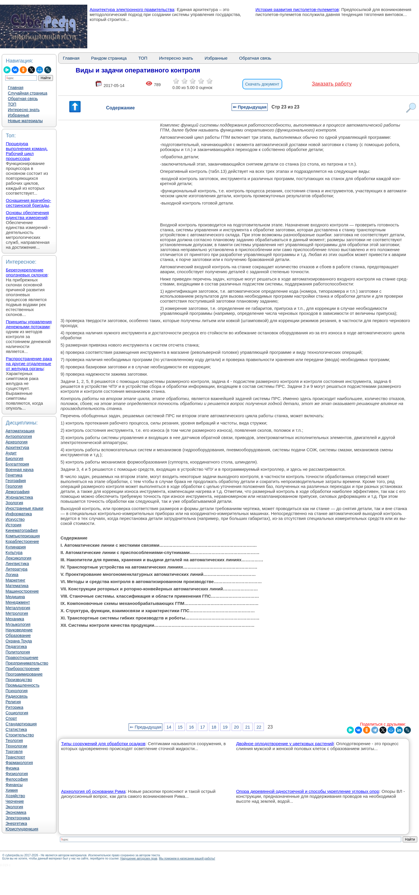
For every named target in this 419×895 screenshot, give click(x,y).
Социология (17, 713)
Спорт (11, 718)
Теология (14, 740)
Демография (17, 491)
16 (191, 726)
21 (247, 726)
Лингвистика (17, 563)
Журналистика (19, 497)
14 (168, 726)
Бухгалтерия (17, 464)
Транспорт (15, 757)
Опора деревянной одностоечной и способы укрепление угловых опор (307, 791)
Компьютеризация (23, 536)
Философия (17, 779)
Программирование (24, 674)
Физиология (17, 773)
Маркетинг (15, 580)
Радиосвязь (17, 696)
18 (214, 726)
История (13, 525)
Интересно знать (24, 109)
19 (225, 726)
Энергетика (16, 823)
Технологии (16, 746)
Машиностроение (22, 591)
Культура (14, 552)
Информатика (19, 514)
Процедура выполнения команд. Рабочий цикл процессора (27, 151)
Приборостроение (23, 668)
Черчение (15, 801)
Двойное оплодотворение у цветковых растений (284, 743)
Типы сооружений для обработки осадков (103, 743)
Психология (17, 690)
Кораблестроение (22, 541)
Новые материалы (25, 120)
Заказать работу (332, 84)
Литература (16, 569)
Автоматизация (20, 431)
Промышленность (22, 685)
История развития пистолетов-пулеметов (297, 9)
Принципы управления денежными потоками (29, 324)
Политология (18, 652)
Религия (13, 701)
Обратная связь (23, 98)
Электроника (18, 818)
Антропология (19, 436)
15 (180, 726)
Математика (17, 585)
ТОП (12, 104)
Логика (12, 574)
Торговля (14, 751)
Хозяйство (15, 795)
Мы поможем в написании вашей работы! (187, 858)
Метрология (17, 613)
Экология (14, 807)
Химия (12, 790)
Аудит (11, 453)
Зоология (14, 502)
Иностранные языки (24, 508)
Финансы (14, 784)
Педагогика (16, 646)
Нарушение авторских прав (138, 858)
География (16, 480)
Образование (18, 635)
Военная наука (19, 469)
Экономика (16, 812)
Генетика (14, 475)
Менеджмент (18, 602)
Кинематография (22, 530)
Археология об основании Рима (93, 791)
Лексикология (18, 558)
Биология (14, 458)
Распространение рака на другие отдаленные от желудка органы (29, 363)
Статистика (16, 729)
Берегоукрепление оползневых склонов (26, 272)
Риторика (14, 707)
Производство (19, 679)
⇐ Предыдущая (250, 106)
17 (202, 726)
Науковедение (19, 630)
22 (258, 726)
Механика (15, 619)
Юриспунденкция (22, 829)
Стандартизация (21, 724)
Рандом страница (109, 58)
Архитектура (17, 447)
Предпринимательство (27, 663)
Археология (17, 442)
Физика (12, 768)
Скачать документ (262, 84)
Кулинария (16, 547)
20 (236, 726)
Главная (15, 87)
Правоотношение (22, 657)
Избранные (18, 115)
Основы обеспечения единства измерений (27, 215)
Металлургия (18, 607)
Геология (14, 486)
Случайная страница (27, 93)
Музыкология (18, 624)
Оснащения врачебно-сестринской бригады (28, 203)
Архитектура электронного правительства (132, 9)
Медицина (15, 596)
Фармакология (19, 762)
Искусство (15, 519)
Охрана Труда (19, 641)
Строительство (20, 735)
